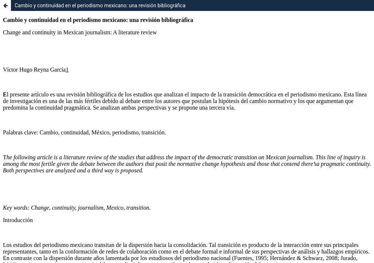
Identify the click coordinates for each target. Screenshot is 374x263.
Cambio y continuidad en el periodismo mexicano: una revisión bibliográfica (100, 5)
